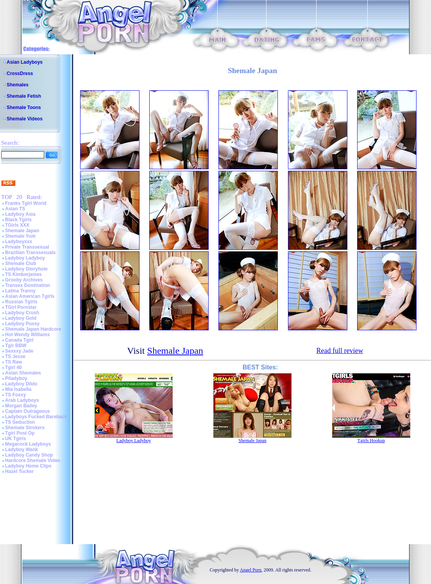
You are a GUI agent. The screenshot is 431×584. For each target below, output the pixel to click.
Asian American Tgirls (29, 296)
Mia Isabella (18, 389)
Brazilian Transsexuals (30, 252)
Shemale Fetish (24, 96)
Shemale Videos (25, 119)
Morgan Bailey (21, 405)
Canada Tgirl (19, 340)
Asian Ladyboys (25, 62)
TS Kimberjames (23, 274)
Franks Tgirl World (25, 203)
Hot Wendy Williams (27, 334)
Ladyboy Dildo (21, 384)
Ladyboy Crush (22, 312)
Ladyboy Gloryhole (26, 269)
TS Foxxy (15, 395)
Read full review (339, 351)
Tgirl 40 (13, 367)
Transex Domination (27, 285)
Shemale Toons (24, 107)
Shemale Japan (22, 230)
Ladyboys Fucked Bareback (36, 416)
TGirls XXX (17, 225)
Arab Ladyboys (22, 400)
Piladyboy (16, 378)
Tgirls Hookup (371, 440)
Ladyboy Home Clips (28, 466)
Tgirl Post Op (19, 433)
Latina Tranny (20, 291)
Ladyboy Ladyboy (25, 258)
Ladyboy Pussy (22, 323)
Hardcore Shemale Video (32, 460)
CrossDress (20, 73)
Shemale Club (20, 263)
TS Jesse (15, 356)
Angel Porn (250, 570)
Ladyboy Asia (20, 214)
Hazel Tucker (19, 471)
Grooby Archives (24, 280)
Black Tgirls (18, 219)
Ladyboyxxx (18, 241)
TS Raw (13, 362)
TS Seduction (20, 422)
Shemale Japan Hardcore (33, 329)
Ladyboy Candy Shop (29, 455)
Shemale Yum (20, 236)
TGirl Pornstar (21, 307)
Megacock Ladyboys (28, 444)
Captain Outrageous (27, 411)
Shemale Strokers (25, 427)
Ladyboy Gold (20, 318)
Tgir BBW (16, 345)
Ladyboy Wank (21, 449)
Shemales (18, 85)
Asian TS (15, 208)
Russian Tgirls (21, 302)
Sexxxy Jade (19, 351)
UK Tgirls (15, 438)
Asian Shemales (23, 373)
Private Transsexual (27, 247)
